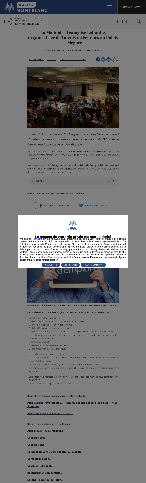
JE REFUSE (70, 265)
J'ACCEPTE (51, 265)
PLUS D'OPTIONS (93, 265)
